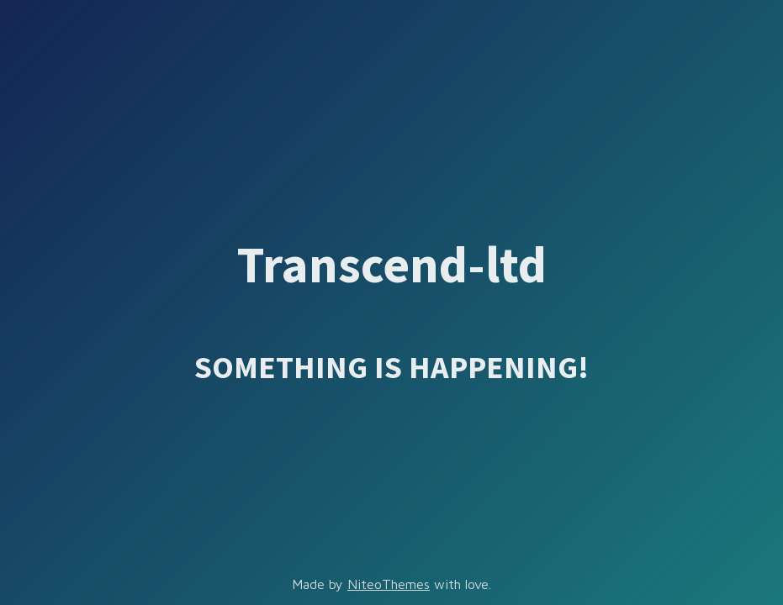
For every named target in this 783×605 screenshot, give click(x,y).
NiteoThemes (388, 584)
